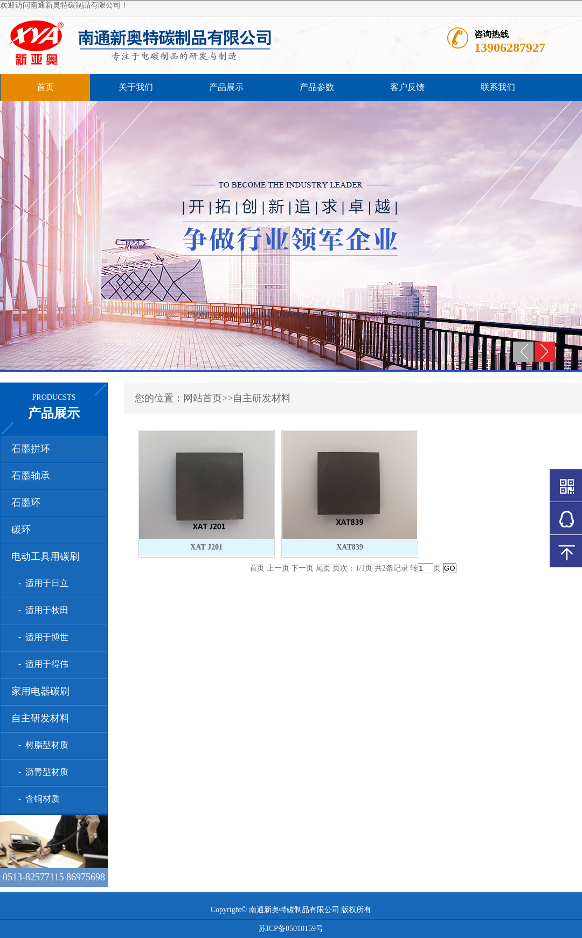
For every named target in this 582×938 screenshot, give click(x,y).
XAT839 (349, 547)
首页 (45, 87)
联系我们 (498, 87)
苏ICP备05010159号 (291, 929)
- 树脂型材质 (41, 744)
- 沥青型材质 (41, 771)
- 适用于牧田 (41, 610)
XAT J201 (206, 547)
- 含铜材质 (37, 798)
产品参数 (317, 87)
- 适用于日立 (41, 583)
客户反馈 (407, 87)
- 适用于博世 (41, 637)
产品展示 (226, 87)
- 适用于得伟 (41, 664)
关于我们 (136, 87)
